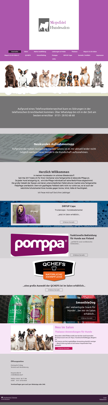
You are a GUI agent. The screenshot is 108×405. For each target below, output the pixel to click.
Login (105, 397)
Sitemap (14, 397)
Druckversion (6, 397)
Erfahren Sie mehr (69, 222)
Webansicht (103, 399)
